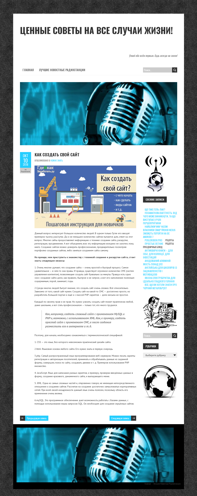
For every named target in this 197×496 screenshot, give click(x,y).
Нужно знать (57, 160)
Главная (28, 70)
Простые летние (154, 243)
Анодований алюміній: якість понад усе (157, 262)
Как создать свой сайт (57, 154)
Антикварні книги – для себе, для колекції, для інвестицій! (158, 254)
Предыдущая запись (37, 418)
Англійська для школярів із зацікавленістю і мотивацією (160, 271)
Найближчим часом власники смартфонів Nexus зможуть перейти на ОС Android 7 (159, 232)
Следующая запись (120, 418)
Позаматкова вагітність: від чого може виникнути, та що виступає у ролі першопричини (160, 218)
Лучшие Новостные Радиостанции (62, 70)
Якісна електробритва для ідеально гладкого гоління (159, 279)
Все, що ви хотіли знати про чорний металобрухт (160, 286)
